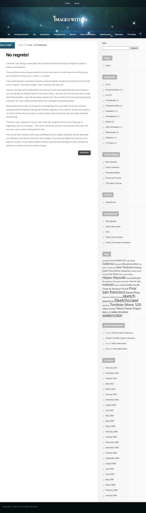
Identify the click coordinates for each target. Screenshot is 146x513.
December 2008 (112, 442)
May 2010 (110, 384)
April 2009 (110, 421)
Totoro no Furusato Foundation (118, 243)
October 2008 (111, 453)
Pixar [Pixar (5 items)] (132, 288)
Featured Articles (112, 106)
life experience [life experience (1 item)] (107, 281)
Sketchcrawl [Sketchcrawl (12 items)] (126, 300)
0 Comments (40, 45)
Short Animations (88, 34)
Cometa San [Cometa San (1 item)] (111, 268)
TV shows (131, 34)
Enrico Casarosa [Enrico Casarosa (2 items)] (122, 271)
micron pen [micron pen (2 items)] (135, 281)
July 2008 (109, 469)
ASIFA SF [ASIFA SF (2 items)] (121, 260)
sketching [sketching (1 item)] (105, 305)
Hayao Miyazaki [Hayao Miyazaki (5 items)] (114, 278)
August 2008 (111, 464)
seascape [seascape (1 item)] (105, 297)
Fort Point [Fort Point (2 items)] (113, 274)
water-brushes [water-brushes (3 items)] (119, 312)
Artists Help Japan (113, 227)
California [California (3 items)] (108, 263)
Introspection (59, 34)
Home (67, 3)
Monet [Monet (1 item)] (117, 285)
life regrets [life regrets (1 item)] (117, 281)
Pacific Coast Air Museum (122, 333)
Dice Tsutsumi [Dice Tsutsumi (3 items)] (124, 267)
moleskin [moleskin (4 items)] (108, 284)
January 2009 (111, 437)
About (77, 3)
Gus (30, 45)
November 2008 (112, 448)
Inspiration (44, 34)
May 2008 (110, 479)
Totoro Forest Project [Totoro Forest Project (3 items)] (128, 308)
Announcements (21, 34)
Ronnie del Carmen (113, 178)
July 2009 (109, 410)
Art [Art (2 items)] (114, 260)
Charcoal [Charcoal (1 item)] (117, 264)
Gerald (108, 338)
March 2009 (110, 426)
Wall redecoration (119, 343)
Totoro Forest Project (114, 237)
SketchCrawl (111, 202)
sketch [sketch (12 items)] (128, 296)
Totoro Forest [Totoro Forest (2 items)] (109, 308)
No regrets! (17, 54)
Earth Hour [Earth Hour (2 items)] (107, 271)
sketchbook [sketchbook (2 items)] (108, 301)
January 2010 (111, 394)
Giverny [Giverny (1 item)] (121, 274)
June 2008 (110, 474)
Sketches (119, 34)
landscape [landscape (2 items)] (135, 278)
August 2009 (111, 405)
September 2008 (112, 458)
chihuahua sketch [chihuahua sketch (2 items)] (130, 264)
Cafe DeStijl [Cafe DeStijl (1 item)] (130, 261)
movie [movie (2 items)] (123, 285)
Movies (73, 34)
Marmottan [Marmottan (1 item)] (125, 281)
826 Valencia (111, 221)
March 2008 (110, 485)
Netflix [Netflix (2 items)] (129, 285)
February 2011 (112, 368)
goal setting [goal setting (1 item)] (129, 274)
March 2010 (110, 389)
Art (34, 34)
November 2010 (112, 373)
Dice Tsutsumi (111, 162)
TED (107, 232)
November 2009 (112, 400)
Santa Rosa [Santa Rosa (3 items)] (133, 292)
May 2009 (110, 416)
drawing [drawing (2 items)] (137, 267)
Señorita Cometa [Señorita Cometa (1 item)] (116, 297)
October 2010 (111, 378)
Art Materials (111, 100)
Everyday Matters (113, 173)
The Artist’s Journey (114, 183)
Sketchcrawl (105, 34)
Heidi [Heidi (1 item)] (128, 278)
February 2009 (112, 432)
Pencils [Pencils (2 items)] (125, 289)
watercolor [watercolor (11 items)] (112, 315)
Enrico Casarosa (112, 167)
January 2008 (111, 495)
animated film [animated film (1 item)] (107, 261)
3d (9, 34)
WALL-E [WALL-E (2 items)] (106, 312)
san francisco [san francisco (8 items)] (113, 292)
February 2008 (112, 490)
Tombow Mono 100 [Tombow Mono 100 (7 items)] (125, 305)
